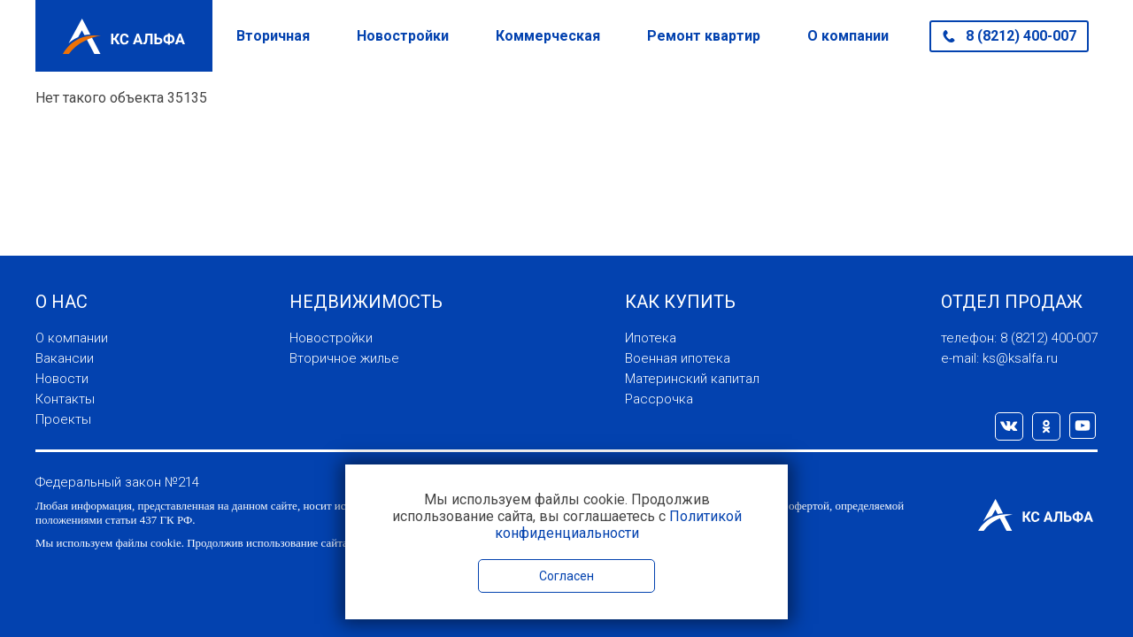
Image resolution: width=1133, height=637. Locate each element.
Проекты (63, 419)
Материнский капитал (692, 379)
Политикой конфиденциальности (618, 524)
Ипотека (650, 338)
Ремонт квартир (703, 35)
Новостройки (403, 35)
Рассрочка (659, 399)
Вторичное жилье (344, 358)
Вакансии (64, 358)
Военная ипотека (677, 358)
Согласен (566, 576)
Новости (62, 379)
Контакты (65, 399)
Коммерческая (548, 35)
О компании (848, 35)
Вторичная (273, 35)
